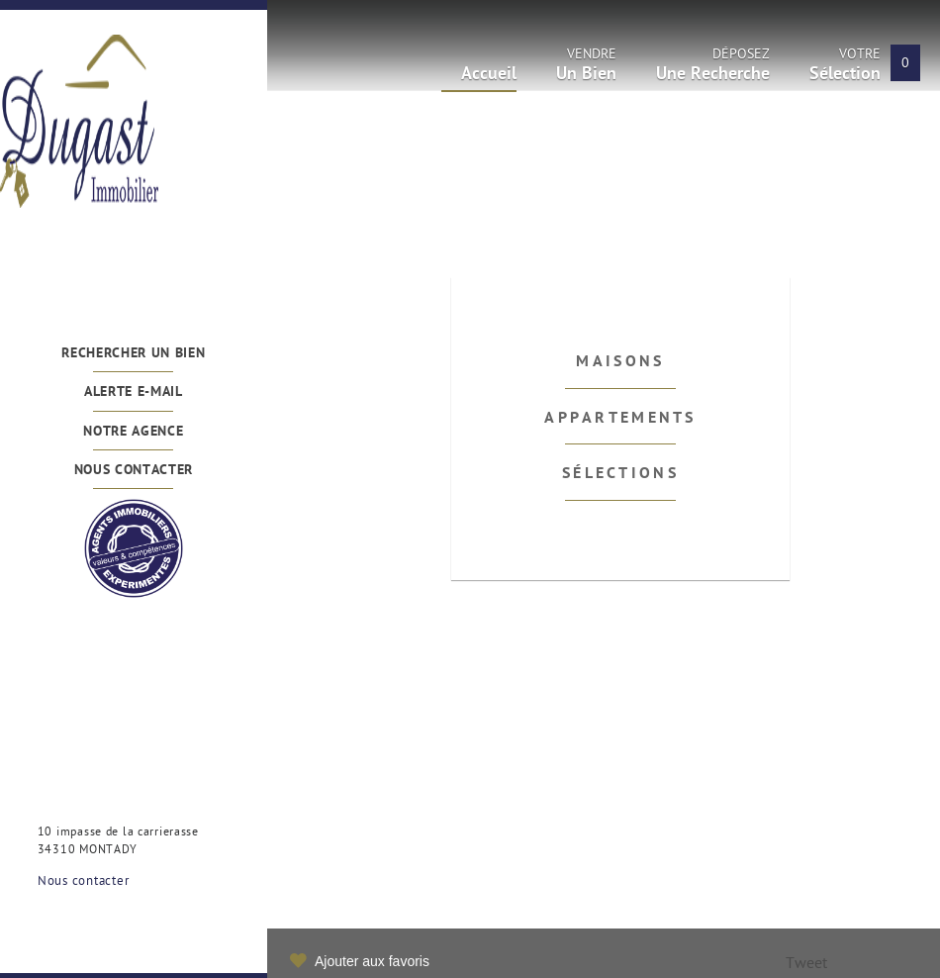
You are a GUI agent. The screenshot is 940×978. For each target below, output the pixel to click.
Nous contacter (134, 470)
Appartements (620, 419)
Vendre (586, 68)
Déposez (713, 68)
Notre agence (133, 432)
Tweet (806, 964)
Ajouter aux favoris (372, 961)
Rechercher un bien (133, 353)
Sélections (620, 474)
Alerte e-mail (133, 392)
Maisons (620, 362)
